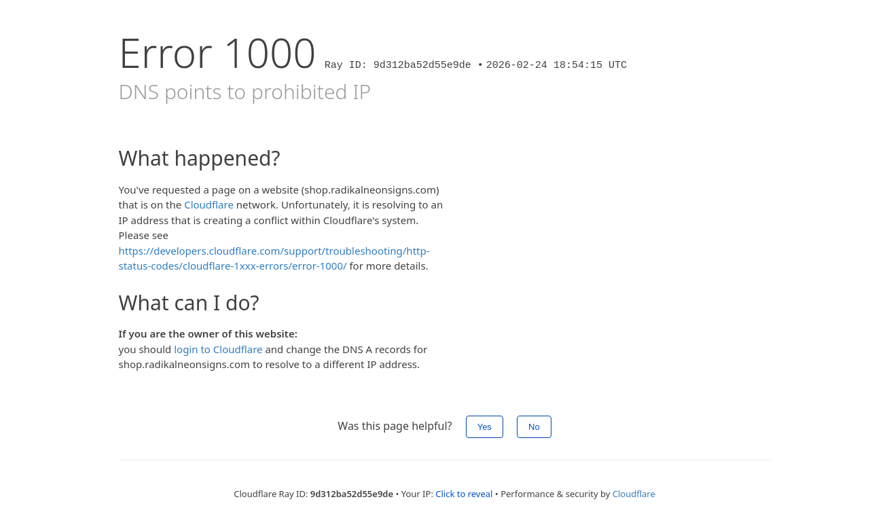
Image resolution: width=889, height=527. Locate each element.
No (534, 427)
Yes (484, 427)
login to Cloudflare (218, 349)
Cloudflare (209, 204)
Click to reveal (463, 494)
